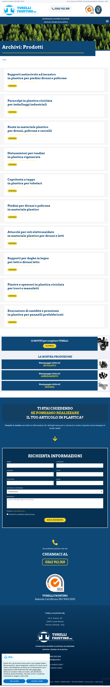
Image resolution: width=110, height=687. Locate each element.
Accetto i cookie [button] (37, 681)
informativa (20, 512)
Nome (10, 462)
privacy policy (89, 683)
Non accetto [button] (14, 681)
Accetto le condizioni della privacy (22, 515)
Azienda (11, 471)
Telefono (11, 480)
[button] (107, 21)
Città (58, 471)
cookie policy (99, 683)
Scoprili (50, 346)
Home (4, 60)
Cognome (60, 462)
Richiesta (11, 497)
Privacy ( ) (17, 512)
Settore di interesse (16, 489)
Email (58, 480)
